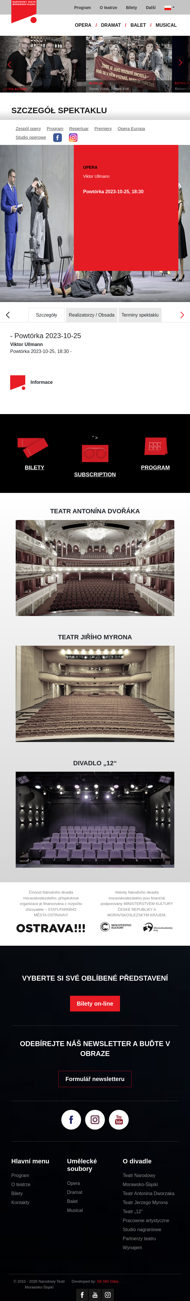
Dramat (74, 1192)
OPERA (83, 25)
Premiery (103, 128)
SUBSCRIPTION (95, 474)
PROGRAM (155, 467)
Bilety (17, 1193)
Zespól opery (28, 128)
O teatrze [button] (108, 7)
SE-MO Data (108, 1281)
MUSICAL (166, 25)
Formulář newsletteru (94, 1079)
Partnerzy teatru (139, 1238)
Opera (73, 1183)
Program (55, 128)
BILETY (34, 467)
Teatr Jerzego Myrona (145, 1202)
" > (95, 450)
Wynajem (132, 1247)
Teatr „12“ (133, 1211)
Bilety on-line (95, 1003)
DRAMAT (111, 25)
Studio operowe (31, 137)
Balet (72, 1201)
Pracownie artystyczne (146, 1220)
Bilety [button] (131, 7)
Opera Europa (131, 128)
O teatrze (21, 1184)
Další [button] (150, 7)
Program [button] (82, 7)
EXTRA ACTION (15, 89)
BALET (138, 25)
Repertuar (79, 128)
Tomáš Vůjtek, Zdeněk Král (109, 88)
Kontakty (20, 1202)
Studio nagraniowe (142, 1229)
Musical (75, 1210)
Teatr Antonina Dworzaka (149, 1193)
